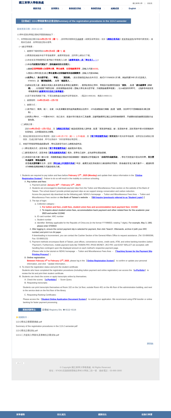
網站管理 (20, 401)
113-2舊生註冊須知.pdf (28, 360)
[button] (20, 28)
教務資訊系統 (75, 8)
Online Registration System (100, 290)
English (132, 8)
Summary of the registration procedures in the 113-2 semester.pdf (48, 355)
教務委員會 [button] (96, 8)
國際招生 (102, 414)
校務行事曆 (147, 414)
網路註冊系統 (63, 158)
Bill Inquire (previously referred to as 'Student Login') (117, 227)
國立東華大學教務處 (31, 2)
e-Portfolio (140, 299)
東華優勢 (20, 414)
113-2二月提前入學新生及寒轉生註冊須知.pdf (39, 365)
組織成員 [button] (115, 8)
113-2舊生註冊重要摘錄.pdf (30, 351)
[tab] (145, 40)
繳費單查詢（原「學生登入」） (83, 89)
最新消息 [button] (37, 8)
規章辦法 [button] (55, 8)
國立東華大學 (137, 3)
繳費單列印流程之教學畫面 (51, 120)
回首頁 (149, 3)
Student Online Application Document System (64, 328)
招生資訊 (61, 414)
